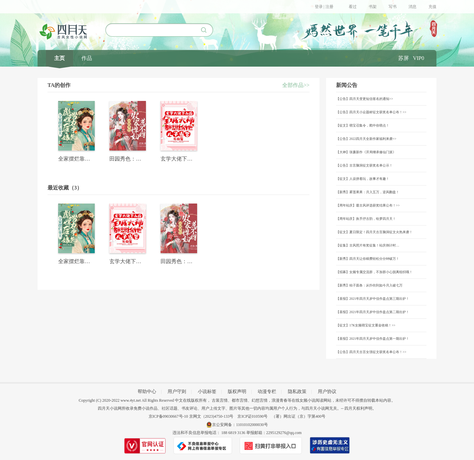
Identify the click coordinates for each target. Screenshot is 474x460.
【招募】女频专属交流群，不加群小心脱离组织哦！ (374, 272)
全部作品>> (295, 85)
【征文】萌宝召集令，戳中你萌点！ (362, 125)
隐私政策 (297, 391)
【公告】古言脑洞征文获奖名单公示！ (364, 165)
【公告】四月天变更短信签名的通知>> (364, 99)
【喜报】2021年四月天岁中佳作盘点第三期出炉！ (372, 298)
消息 (412, 6)
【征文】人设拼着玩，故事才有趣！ (362, 179)
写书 (393, 6)
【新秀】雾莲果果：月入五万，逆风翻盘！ (367, 192)
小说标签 (207, 391)
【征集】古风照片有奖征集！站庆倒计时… (367, 245)
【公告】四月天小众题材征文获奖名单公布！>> (371, 112)
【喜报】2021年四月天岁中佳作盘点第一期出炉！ (372, 338)
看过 (353, 6)
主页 (59, 58)
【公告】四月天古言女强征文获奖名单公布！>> (371, 352)
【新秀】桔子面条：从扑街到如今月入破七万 (369, 285)
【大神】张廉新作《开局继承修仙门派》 (366, 152)
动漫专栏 (267, 391)
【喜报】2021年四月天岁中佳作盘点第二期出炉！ (372, 312)
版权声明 (237, 391)
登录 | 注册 (324, 6)
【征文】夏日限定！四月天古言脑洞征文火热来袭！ (374, 232)
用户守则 (177, 391)
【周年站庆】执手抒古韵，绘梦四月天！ (366, 219)
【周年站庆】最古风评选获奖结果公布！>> (368, 205)
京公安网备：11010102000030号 (240, 424)
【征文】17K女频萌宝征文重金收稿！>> (366, 325)
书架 (373, 6)
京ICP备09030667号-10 (168, 416)
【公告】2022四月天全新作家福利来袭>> (366, 139)
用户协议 (327, 391)
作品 (86, 58)
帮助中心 (147, 391)
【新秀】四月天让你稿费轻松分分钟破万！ (367, 258)
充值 (432, 6)
